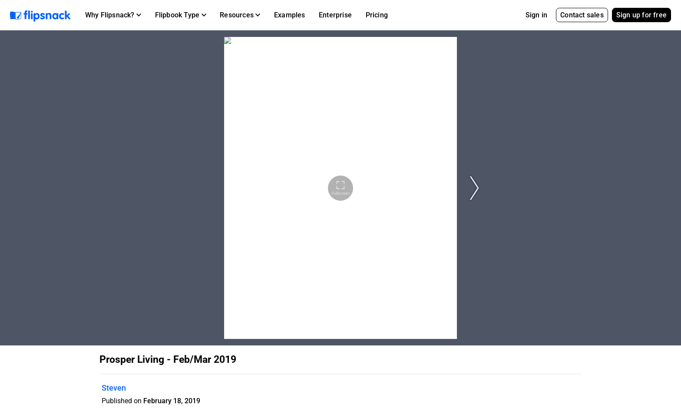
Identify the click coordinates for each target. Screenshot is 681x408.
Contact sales (582, 15)
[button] (113, 15)
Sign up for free (641, 15)
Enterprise (335, 15)
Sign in (536, 15)
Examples (289, 15)
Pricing (377, 15)
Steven (114, 387)
